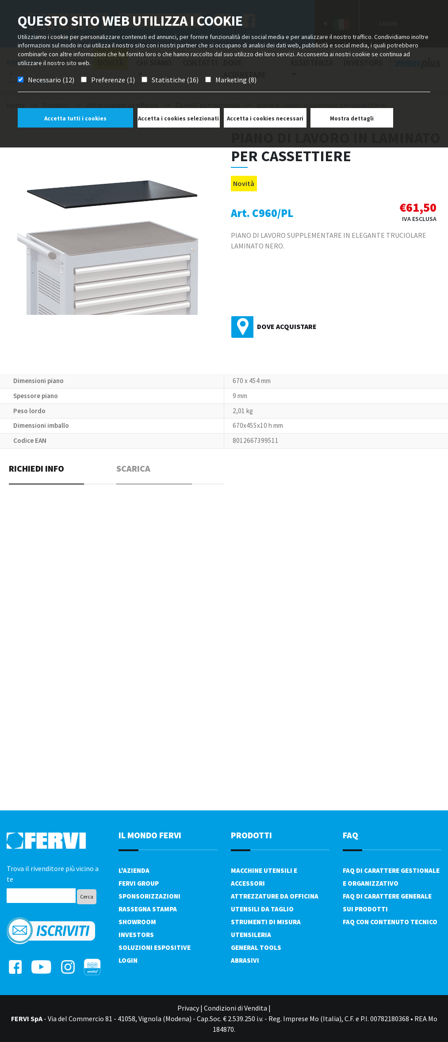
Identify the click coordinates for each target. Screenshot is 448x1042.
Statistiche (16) (175, 79)
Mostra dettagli (352, 118)
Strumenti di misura (266, 922)
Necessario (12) (51, 79)
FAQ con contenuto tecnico (390, 922)
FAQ (350, 835)
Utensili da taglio (262, 909)
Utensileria (251, 934)
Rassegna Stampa (148, 909)
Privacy (188, 1007)
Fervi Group (139, 883)
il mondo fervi (150, 835)
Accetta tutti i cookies (75, 118)
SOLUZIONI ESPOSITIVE (155, 947)
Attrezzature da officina (274, 896)
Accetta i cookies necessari (265, 118)
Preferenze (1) (113, 79)
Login (128, 960)
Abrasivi (245, 960)
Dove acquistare (287, 326)
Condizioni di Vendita (235, 1007)
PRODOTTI (251, 835)
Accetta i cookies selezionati (178, 118)
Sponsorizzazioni (149, 896)
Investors (136, 934)
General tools (256, 947)
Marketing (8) (236, 79)
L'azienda (134, 870)
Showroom (137, 922)
